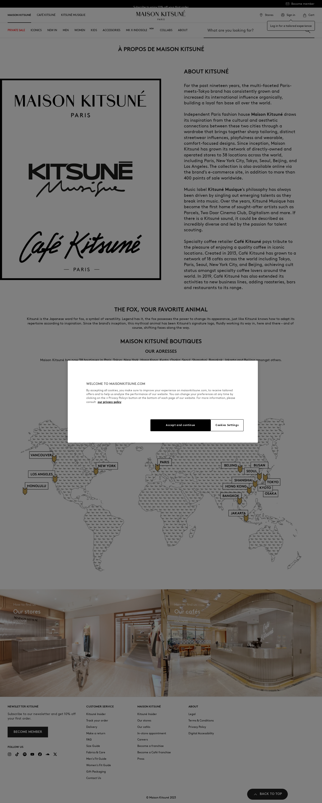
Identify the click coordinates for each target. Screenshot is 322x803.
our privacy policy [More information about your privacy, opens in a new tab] (109, 402)
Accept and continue (180, 425)
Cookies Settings (227, 425)
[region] (163, 402)
